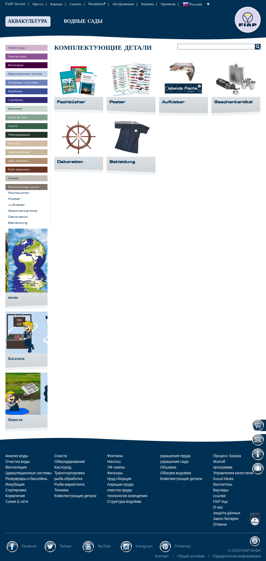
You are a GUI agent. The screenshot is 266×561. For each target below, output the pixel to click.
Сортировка (15, 490)
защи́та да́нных (226, 513)
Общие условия (191, 556)
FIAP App (220, 502)
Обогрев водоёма (175, 473)
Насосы (114, 462)
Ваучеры (221, 490)
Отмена (220, 524)
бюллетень (222, 484)
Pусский (195, 4)
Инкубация (14, 484)
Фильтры (115, 473)
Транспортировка (69, 473)
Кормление (15, 496)
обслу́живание (123, 4)
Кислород (62, 467)
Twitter (66, 546)
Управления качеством (233, 473)
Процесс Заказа (227, 456)
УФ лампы (116, 467)
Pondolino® (97, 4)
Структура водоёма (124, 502)
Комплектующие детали (75, 496)
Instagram (144, 546)
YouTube (104, 546)
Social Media (223, 479)
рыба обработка (68, 479)
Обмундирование (69, 462)
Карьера (56, 4)
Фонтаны (115, 456)
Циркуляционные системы (28, 473)
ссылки (219, 496)
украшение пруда (175, 456)
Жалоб (219, 462)
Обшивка (168, 467)
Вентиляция (16, 467)
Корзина (147, 4)
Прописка (168, 4)
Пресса (38, 4)
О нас (218, 507)
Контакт (162, 556)
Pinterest (183, 546)
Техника (61, 490)
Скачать (75, 4)
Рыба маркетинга (69, 484)
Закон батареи (226, 519)
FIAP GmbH (15, 4)
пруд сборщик (119, 479)
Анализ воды (16, 456)
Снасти (60, 456)
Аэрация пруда (120, 484)
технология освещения (127, 496)
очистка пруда (119, 490)
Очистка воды (17, 462)
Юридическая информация (237, 556)
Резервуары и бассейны (26, 479)
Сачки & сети (16, 502)
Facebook (29, 546)
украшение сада (174, 462)
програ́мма (222, 467)
